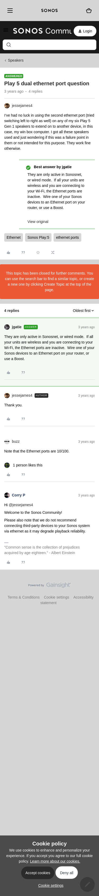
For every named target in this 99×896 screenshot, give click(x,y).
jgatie (17, 327)
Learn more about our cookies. (55, 861)
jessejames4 (22, 105)
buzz (16, 441)
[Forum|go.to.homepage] (39, 31)
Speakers (15, 60)
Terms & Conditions (24, 597)
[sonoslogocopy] (49, 10)
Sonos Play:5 (38, 237)
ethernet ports (67, 237)
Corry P (18, 495)
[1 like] (23, 465)
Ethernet (14, 237)
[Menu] (9, 10)
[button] (6, 32)
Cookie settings (56, 597)
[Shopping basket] (88, 10)
